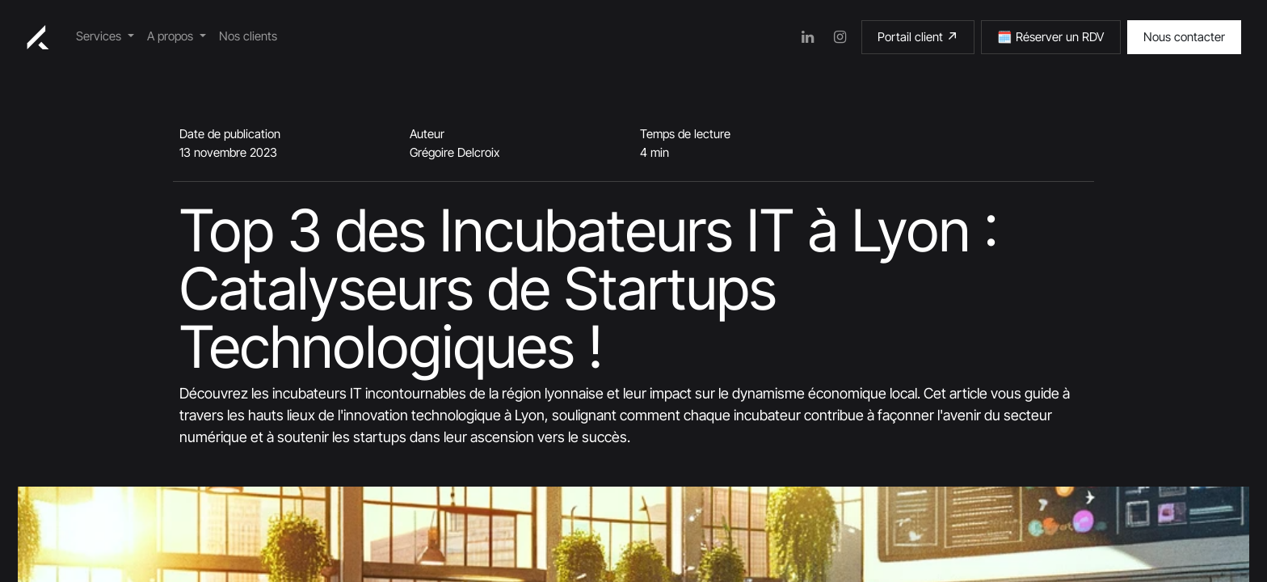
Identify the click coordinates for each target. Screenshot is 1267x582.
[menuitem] (105, 37)
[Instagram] (840, 37)
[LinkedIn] (808, 37)
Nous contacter (1184, 36)
